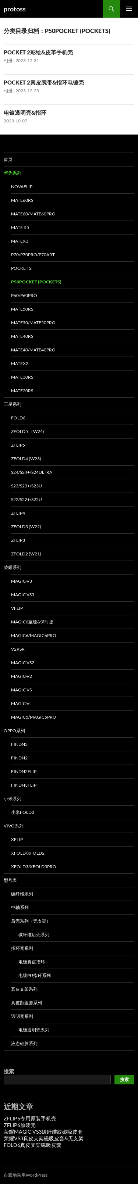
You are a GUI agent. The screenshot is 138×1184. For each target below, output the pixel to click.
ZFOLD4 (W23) (26, 458)
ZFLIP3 (18, 540)
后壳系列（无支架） (31, 921)
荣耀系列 (12, 567)
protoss (15, 9)
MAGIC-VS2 (22, 662)
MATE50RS (22, 309)
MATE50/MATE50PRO (33, 322)
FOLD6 (18, 418)
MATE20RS (22, 390)
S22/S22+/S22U (26, 499)
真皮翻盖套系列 (26, 1002)
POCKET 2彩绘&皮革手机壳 (38, 52)
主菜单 (129, 9)
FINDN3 (19, 744)
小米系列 (12, 798)
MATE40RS (22, 336)
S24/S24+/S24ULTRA (31, 472)
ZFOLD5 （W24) (27, 431)
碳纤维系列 (22, 894)
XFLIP (17, 839)
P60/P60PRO (24, 295)
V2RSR (18, 649)
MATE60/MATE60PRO (33, 214)
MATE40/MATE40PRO (33, 350)
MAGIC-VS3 (22, 594)
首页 (8, 159)
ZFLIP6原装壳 (20, 1125)
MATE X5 (20, 227)
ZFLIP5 (18, 445)
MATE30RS (22, 377)
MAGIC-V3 (21, 581)
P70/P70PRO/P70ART (33, 254)
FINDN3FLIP (23, 785)
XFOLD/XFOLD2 (28, 853)
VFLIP (17, 608)
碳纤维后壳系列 (33, 934)
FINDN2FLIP (23, 771)
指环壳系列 (22, 948)
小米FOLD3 (22, 812)
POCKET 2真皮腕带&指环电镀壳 (44, 82)
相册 (8, 60)
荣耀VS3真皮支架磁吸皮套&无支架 (44, 1138)
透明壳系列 (22, 1016)
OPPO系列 (14, 730)
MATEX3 (19, 241)
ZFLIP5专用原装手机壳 (30, 1118)
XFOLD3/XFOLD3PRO (33, 866)
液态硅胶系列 (24, 1043)
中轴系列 (20, 907)
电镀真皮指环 (31, 962)
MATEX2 (19, 363)
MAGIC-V (20, 703)
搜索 (9, 1071)
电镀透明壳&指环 (25, 112)
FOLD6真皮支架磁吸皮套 (32, 1145)
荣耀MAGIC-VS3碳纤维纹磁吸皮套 (43, 1131)
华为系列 (12, 173)
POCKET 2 (21, 268)
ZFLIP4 (18, 513)
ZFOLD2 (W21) (26, 554)
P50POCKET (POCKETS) (36, 282)
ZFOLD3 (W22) (26, 526)
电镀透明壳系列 (33, 1030)
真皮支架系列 (24, 989)
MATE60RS (22, 200)
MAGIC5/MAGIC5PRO (33, 717)
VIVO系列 (14, 826)
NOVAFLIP (21, 186)
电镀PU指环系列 (34, 975)
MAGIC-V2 (21, 676)
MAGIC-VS (21, 690)
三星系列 (12, 404)
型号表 (10, 880)
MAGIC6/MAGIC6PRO (33, 635)
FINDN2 (19, 758)
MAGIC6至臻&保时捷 (32, 622)
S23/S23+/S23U (26, 486)
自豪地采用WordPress (25, 1175)
